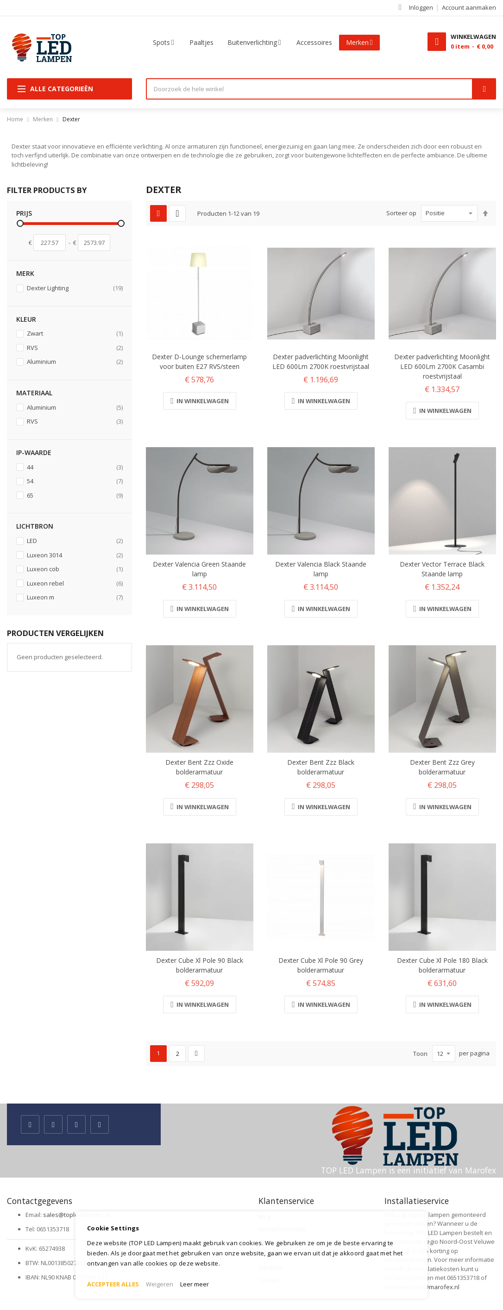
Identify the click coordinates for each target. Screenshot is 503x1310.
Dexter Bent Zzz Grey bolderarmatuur (442, 767)
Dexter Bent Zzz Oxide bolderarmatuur (199, 767)
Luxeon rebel (74, 583)
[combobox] (309, 89)
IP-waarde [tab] (33, 452)
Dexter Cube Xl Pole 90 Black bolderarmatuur (199, 965)
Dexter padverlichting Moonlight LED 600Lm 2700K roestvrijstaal (320, 361)
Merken (43, 119)
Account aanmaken (469, 7)
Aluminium (74, 362)
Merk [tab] (25, 273)
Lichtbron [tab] (34, 526)
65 (74, 495)
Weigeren (159, 1284)
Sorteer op (401, 213)
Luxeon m (74, 597)
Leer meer (194, 1284)
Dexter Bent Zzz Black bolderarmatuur (320, 767)
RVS (74, 348)
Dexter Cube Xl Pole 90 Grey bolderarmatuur (320, 965)
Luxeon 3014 (74, 555)
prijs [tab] (24, 213)
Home (15, 119)
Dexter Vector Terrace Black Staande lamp (442, 569)
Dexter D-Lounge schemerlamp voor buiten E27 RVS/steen (199, 361)
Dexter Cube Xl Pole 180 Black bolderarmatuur (442, 965)
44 (74, 467)
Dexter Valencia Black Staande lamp (320, 569)
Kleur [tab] (26, 319)
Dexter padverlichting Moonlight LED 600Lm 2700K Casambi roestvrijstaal (442, 366)
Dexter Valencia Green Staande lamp (199, 569)
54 (74, 481)
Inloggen (421, 7)
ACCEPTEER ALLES (113, 1284)
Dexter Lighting (74, 288)
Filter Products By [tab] (47, 190)
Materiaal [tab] (34, 392)
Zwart (74, 333)
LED (74, 541)
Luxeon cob (74, 569)
